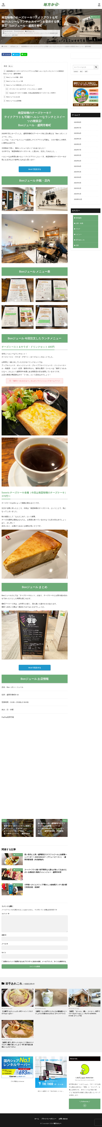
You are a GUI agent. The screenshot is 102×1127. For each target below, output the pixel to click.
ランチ (47, 33)
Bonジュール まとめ (12, 96)
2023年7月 (77, 128)
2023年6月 (77, 133)
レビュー (79, 234)
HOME (5, 46)
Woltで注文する (34, 169)
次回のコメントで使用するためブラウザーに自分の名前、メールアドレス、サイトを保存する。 (35, 961)
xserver (76, 71)
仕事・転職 (79, 223)
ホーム (36, 1119)
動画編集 (79, 218)
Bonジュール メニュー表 (13, 81)
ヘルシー (42, 33)
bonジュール (7, 33)
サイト (4, 952)
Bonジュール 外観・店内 (13, 77)
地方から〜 (57, 1123)
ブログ (78, 229)
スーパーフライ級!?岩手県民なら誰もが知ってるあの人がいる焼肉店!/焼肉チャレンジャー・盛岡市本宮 (45, 871)
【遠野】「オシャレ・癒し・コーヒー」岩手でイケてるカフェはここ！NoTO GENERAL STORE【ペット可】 (84, 1013)
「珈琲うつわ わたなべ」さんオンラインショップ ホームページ (36, 381)
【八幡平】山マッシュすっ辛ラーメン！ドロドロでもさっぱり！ (17, 1012)
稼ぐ (81, 71)
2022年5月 (77, 155)
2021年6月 (77, 166)
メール (5, 944)
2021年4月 (77, 177)
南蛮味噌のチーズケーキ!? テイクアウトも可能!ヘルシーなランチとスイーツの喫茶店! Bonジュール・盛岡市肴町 (34, 72)
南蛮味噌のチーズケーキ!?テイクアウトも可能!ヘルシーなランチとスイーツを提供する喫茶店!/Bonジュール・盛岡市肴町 (56, 46)
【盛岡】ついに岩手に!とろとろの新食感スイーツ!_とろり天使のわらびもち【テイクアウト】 (51, 1012)
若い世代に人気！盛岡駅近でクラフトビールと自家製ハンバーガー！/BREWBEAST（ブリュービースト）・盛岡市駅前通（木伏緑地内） (45, 857)
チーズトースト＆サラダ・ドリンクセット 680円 (23, 89)
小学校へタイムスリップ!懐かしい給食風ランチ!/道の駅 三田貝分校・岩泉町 (45, 886)
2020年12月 (78, 199)
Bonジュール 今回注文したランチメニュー (19, 85)
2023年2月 (77, 144)
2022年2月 (77, 161)
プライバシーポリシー (48, 1119)
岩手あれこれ (30, 31)
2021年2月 (77, 188)
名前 (4, 935)
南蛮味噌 (52, 33)
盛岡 (13, 35)
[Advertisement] (34, 793)
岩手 (86, 71)
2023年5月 (77, 139)
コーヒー (14, 33)
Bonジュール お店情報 (12, 100)
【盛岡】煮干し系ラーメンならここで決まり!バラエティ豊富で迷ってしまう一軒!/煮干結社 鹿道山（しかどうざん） (17, 1045)
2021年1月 (77, 194)
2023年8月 (77, 122)
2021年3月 (77, 183)
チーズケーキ (21, 33)
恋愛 (77, 245)
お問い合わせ (63, 1119)
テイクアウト (29, 33)
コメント (5, 913)
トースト (36, 33)
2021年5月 (77, 172)
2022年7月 (77, 150)
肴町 (16, 35)
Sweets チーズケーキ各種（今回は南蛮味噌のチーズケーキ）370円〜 (30, 92)
